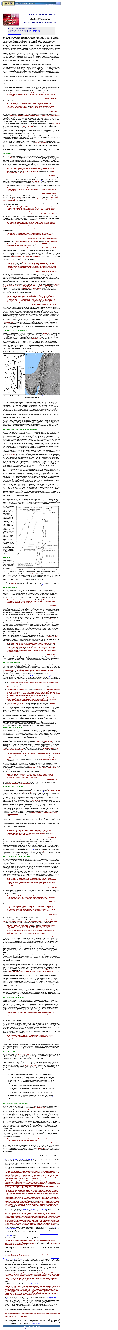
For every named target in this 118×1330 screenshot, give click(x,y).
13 (3, 1309)
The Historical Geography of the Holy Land (41, 676)
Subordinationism (10, 1307)
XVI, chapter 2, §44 (34, 1209)
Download (35, 30)
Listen (30, 30)
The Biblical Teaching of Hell (21, 1311)
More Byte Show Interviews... (14, 34)
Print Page (37, 1326)
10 (3, 1258)
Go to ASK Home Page (28, 1326)
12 (3, 1283)
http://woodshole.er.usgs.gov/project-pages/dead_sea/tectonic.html (41, 395)
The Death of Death (37, 1323)
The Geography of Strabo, (18, 1159)
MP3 (39, 30)
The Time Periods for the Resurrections (36, 1283)
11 (3, 1264)
